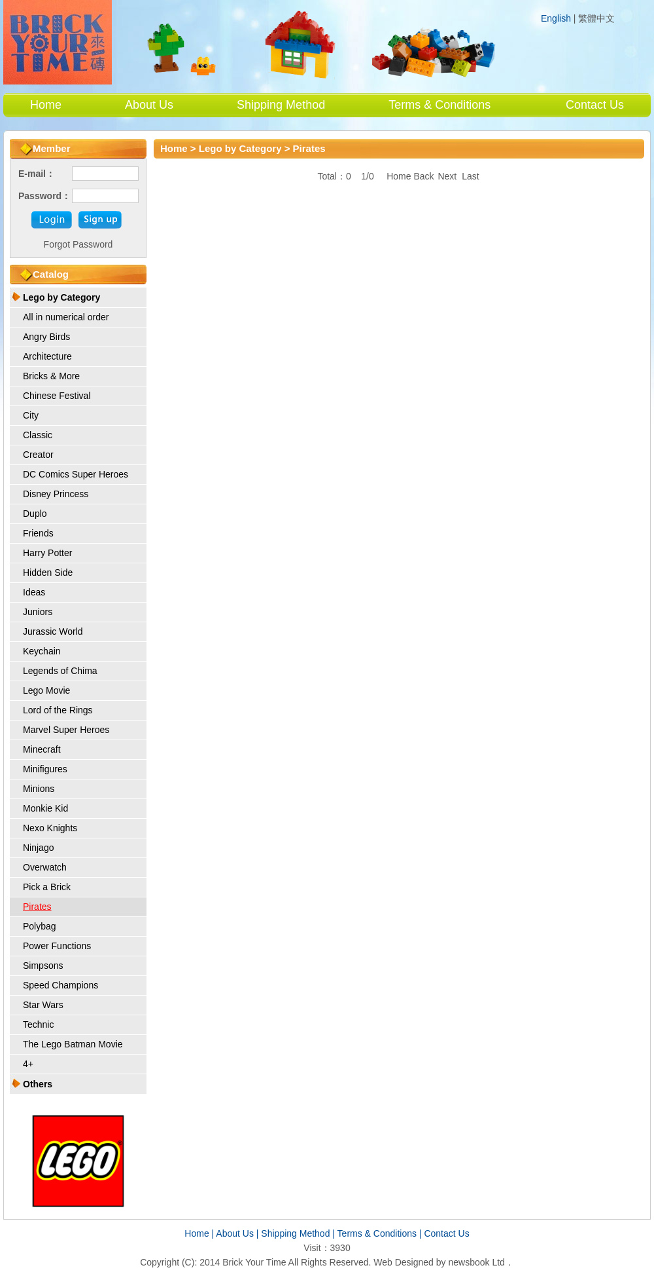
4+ (28, 1064)
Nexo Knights (50, 828)
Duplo (35, 513)
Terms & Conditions (439, 104)
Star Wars (43, 1005)
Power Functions (57, 946)
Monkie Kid (45, 808)
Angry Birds (46, 336)
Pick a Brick (47, 887)
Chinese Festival (57, 395)
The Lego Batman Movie (73, 1044)
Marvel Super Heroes (66, 729)
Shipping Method (281, 104)
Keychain (42, 651)
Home (45, 104)
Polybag (39, 926)
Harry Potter (47, 553)
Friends (38, 533)
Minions (38, 788)
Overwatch (45, 867)
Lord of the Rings (58, 710)
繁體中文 (596, 19)
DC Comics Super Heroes (75, 474)
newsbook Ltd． (480, 1262)
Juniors (37, 612)
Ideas (34, 592)
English (556, 18)
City (31, 415)
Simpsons (43, 965)
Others (37, 1084)
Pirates (37, 906)
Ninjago (38, 847)
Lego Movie (46, 690)
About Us (149, 104)
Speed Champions (60, 985)
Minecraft (42, 749)
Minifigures (45, 769)
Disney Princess (55, 494)
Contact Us (595, 104)
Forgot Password (78, 244)
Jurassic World (53, 631)
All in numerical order (66, 317)
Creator (38, 454)
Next (447, 176)
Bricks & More (51, 376)
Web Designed (403, 1262)
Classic (37, 435)
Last (470, 176)
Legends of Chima (60, 671)
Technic (38, 1024)
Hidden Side (48, 572)
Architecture (47, 356)
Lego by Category (61, 297)
